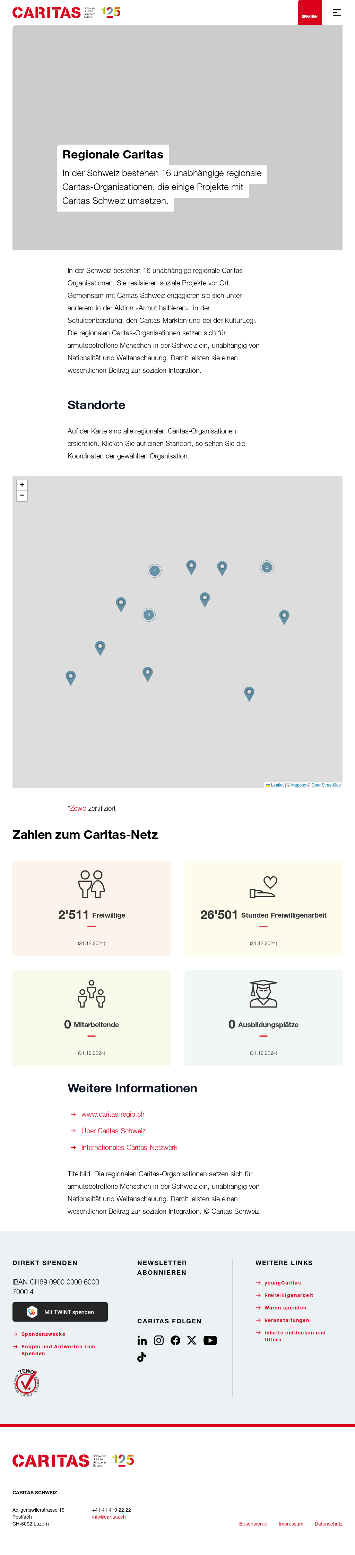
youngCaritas (278, 1283)
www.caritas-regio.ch (113, 1114)
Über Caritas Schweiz (113, 1131)
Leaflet (275, 785)
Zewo (78, 808)
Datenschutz (329, 1524)
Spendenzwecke (39, 1334)
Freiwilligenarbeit (284, 1295)
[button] (249, 694)
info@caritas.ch (109, 1517)
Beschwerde (253, 1524)
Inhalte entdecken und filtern (291, 1336)
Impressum (291, 1524)
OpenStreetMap (326, 785)
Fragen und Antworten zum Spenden (54, 1350)
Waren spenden (281, 1308)
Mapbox (298, 785)
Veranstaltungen (282, 1320)
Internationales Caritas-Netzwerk (129, 1147)
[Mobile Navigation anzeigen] (337, 12)
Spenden (310, 11)
